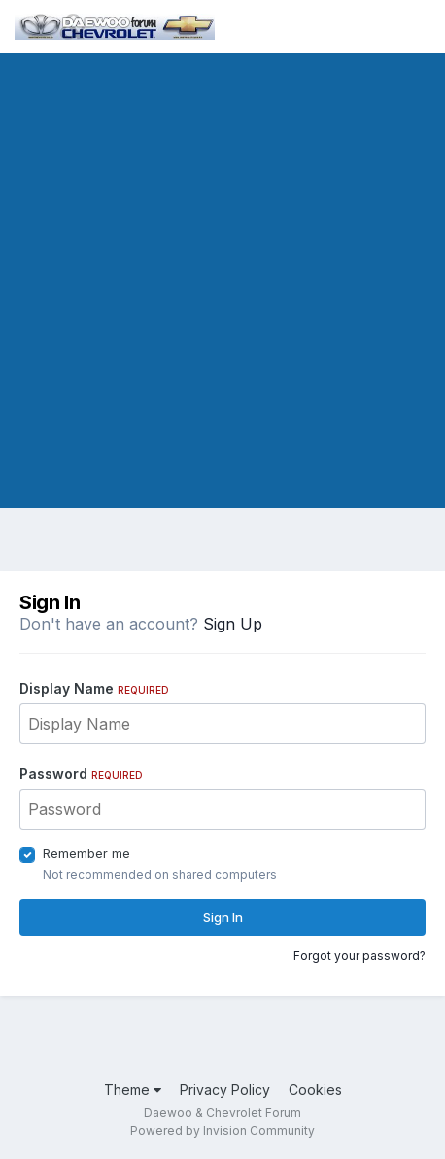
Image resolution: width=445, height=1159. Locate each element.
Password (81, 774)
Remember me (86, 853)
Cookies (315, 1089)
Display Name (94, 688)
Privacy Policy (225, 1089)
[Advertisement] (222, 285)
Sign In (223, 917)
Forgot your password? (359, 955)
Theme (132, 1089)
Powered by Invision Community (222, 1130)
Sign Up (232, 623)
